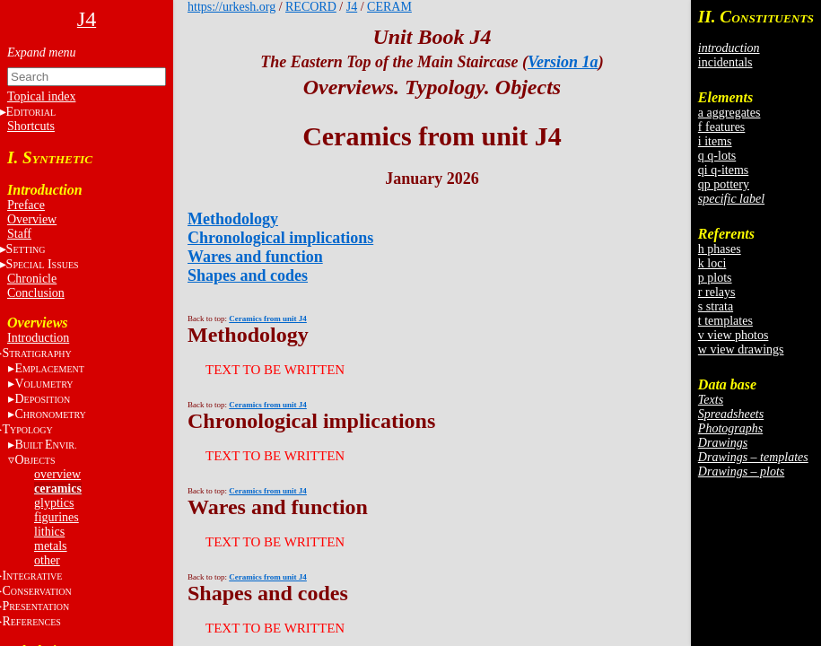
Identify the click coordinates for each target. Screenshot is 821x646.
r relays (717, 292)
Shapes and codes (248, 275)
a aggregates (729, 112)
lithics (49, 531)
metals (50, 546)
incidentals (725, 62)
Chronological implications (280, 238)
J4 (351, 6)
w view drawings (741, 349)
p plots (715, 277)
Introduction (38, 338)
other (47, 560)
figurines (56, 517)
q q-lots (717, 155)
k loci (712, 263)
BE (45, 444)
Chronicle (32, 278)
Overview (32, 219)
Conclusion (36, 293)
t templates (725, 320)
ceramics (58, 488)
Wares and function (255, 257)
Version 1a (563, 62)
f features (721, 127)
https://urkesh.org (231, 6)
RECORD (310, 6)
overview (57, 474)
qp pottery (723, 184)
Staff (19, 233)
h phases (719, 249)
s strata (715, 306)
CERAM (389, 6)
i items (715, 141)
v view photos (733, 335)
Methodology (233, 219)
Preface (26, 205)
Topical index (41, 96)
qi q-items (723, 170)
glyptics (54, 503)
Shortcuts (31, 126)
